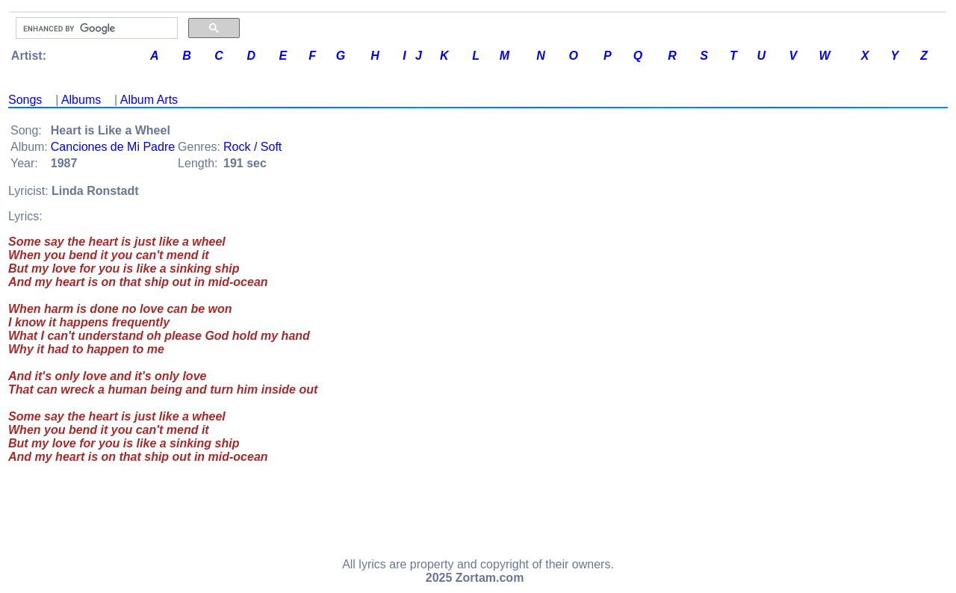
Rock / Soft (252, 146)
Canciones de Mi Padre (113, 146)
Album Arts (149, 99)
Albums (81, 99)
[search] (95, 28)
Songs (25, 99)
